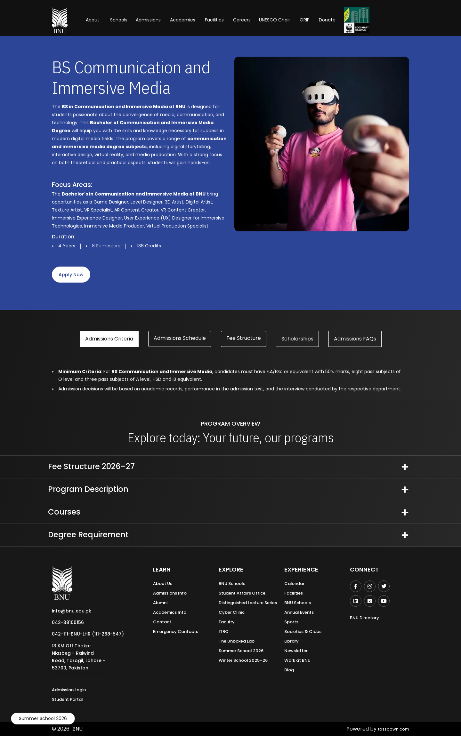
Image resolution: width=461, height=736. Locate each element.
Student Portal (67, 699)
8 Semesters (106, 246)
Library (291, 641)
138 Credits (149, 246)
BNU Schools (232, 583)
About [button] (93, 20)
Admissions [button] (148, 20)
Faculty (227, 622)
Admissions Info (170, 593)
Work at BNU (297, 660)
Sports (291, 622)
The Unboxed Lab (237, 641)
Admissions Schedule (180, 338)
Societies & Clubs (302, 631)
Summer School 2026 (43, 718)
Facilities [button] (214, 20)
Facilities (293, 593)
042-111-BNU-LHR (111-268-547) (88, 634)
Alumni (160, 603)
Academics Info (169, 612)
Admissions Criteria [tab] (109, 338)
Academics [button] (182, 20)
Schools (118, 20)
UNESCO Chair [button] (274, 20)
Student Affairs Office (242, 593)
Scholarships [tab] (297, 338)
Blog (289, 670)
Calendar (294, 583)
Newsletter (296, 651)
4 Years (66, 246)
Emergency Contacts (175, 631)
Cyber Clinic (232, 612)
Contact (162, 622)
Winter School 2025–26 (243, 660)
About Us (162, 583)
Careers (242, 20)
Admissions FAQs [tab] (355, 338)
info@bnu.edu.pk (71, 611)
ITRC (224, 631)
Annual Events (299, 612)
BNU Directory (364, 618)
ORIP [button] (305, 20)
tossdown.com (390, 728)
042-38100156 (68, 622)
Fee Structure (243, 338)
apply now (71, 274)
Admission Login (69, 690)
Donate (327, 20)
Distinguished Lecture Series (248, 603)
